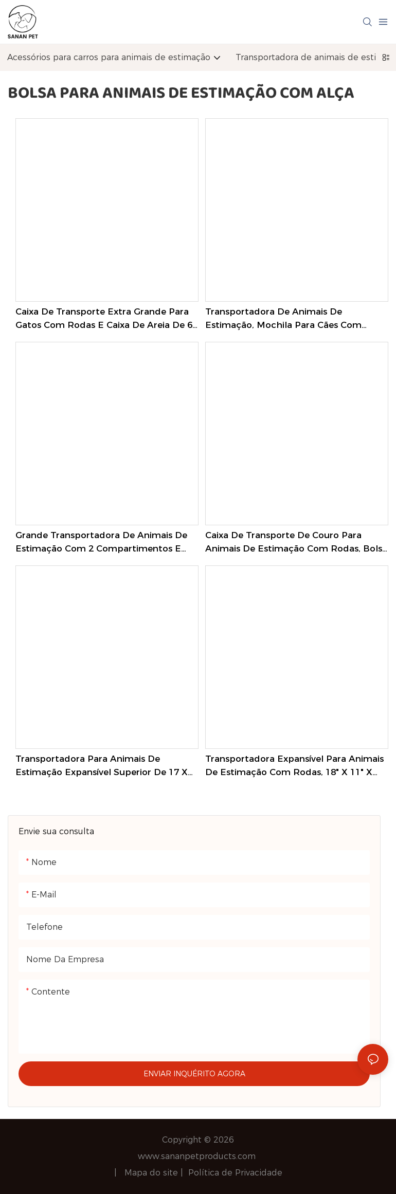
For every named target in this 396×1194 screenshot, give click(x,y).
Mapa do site (152, 1173)
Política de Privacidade (235, 1173)
